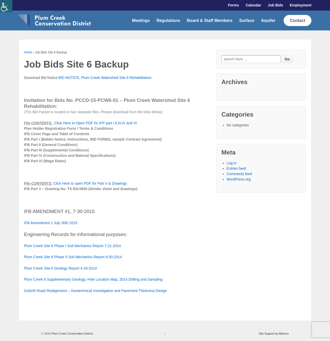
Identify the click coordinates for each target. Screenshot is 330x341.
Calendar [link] (253, 5)
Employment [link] (300, 5)
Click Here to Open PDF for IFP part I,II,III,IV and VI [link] (95, 123)
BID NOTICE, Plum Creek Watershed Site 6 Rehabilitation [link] (105, 78)
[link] (6, 6)
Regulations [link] (168, 20)
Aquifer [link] (268, 20)
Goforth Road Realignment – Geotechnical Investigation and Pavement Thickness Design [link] (95, 291)
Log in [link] (231, 163)
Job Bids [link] (275, 5)
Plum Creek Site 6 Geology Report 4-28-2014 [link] (60, 268)
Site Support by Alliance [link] (274, 333)
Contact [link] (297, 20)
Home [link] (28, 52)
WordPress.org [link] (239, 179)
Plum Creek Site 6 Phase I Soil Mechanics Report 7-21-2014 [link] (72, 246)
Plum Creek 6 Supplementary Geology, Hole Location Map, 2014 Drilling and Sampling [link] (93, 279)
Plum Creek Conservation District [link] (72, 333)
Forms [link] (233, 5)
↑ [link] (165, 333)
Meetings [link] (141, 20)
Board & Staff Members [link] (210, 20)
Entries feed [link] (236, 168)
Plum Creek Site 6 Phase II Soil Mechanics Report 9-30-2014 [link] (73, 257)
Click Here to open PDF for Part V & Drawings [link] (90, 183)
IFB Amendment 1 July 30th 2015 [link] (50, 223)
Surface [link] (246, 20)
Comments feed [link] (239, 174)
